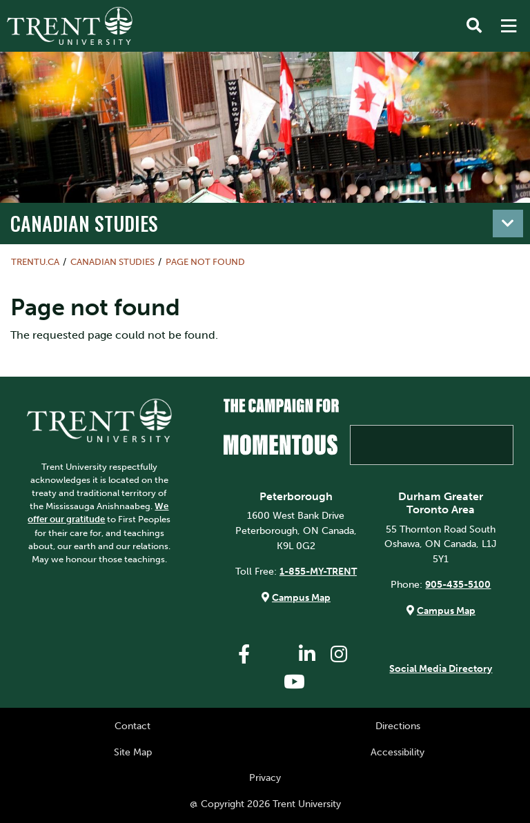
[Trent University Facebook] (243, 654)
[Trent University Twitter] (275, 654)
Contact (132, 726)
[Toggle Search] (474, 26)
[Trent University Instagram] (339, 654)
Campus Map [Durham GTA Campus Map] (446, 610)
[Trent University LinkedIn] (307, 654)
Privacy (265, 777)
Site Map (133, 752)
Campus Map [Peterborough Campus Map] (301, 597)
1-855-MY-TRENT (318, 571)
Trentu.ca (35, 262)
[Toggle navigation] (508, 223)
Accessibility (397, 752)
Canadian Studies (84, 222)
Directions (397, 726)
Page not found (205, 262)
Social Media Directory (440, 668)
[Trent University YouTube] (294, 682)
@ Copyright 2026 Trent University (265, 803)
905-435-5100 (458, 584)
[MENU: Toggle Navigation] (508, 26)
